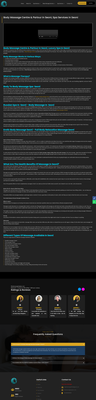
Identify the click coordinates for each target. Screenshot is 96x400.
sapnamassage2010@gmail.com (71, 387)
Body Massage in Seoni (30, 51)
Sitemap (38, 399)
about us (28, 3)
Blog (38, 396)
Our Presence (40, 390)
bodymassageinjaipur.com (70, 389)
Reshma (57, 309)
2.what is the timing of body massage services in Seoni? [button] (27, 358)
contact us (69, 3)
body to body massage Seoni (42, 96)
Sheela (39, 309)
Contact (38, 393)
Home (22, 3)
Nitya (20, 309)
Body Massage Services (49, 3)
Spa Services (36, 3)
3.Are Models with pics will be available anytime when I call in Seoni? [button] (30, 362)
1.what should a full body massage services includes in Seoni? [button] (28, 344)
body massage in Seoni (62, 110)
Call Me (90, 3)
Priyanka (76, 309)
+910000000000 (82, 3)
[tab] (48, 344)
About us (39, 387)
